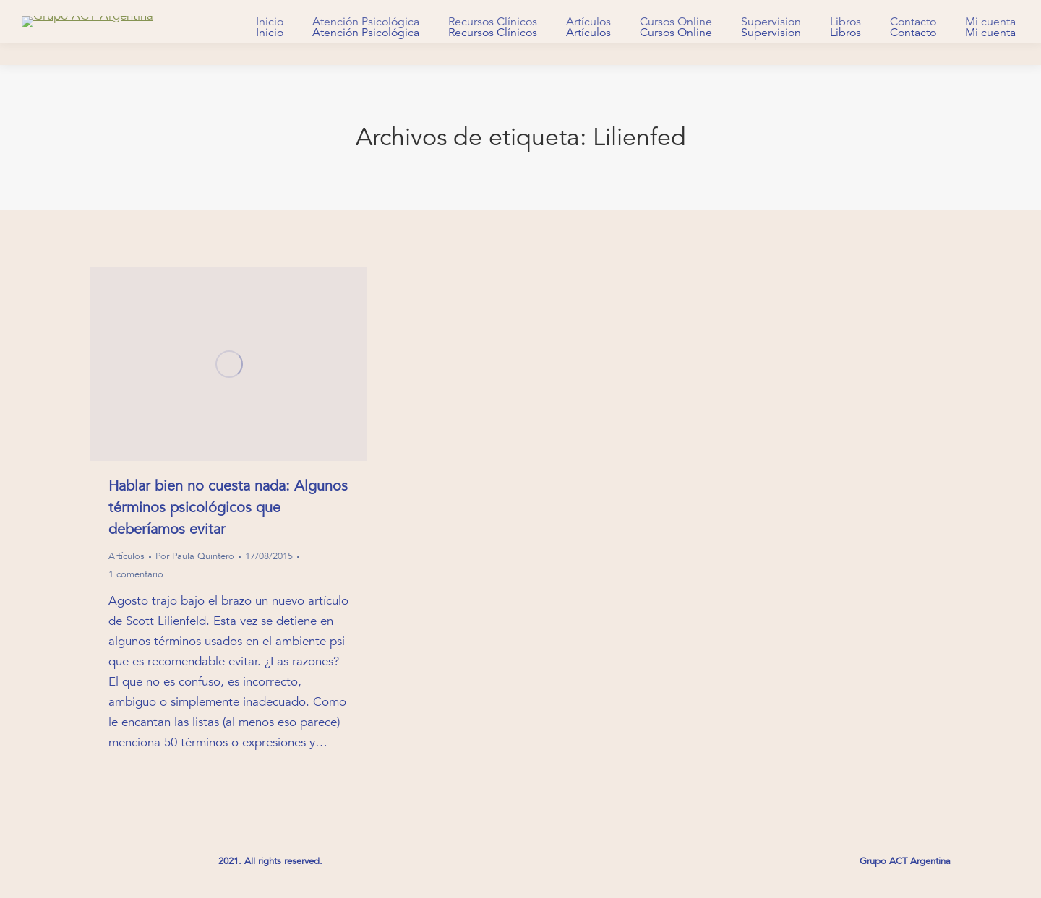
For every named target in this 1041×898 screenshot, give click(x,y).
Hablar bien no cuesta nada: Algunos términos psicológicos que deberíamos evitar (228, 507)
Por (194, 556)
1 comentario (135, 574)
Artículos (126, 556)
